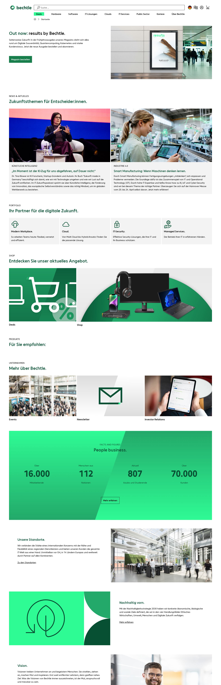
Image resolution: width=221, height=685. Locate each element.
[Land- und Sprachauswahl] (190, 7)
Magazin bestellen (20, 59)
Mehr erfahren (110, 500)
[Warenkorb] (207, 7)
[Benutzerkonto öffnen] (202, 7)
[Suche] (112, 7)
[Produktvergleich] (195, 7)
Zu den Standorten (26, 562)
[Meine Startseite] (35, 19)
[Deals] (39, 14)
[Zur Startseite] (21, 14)
